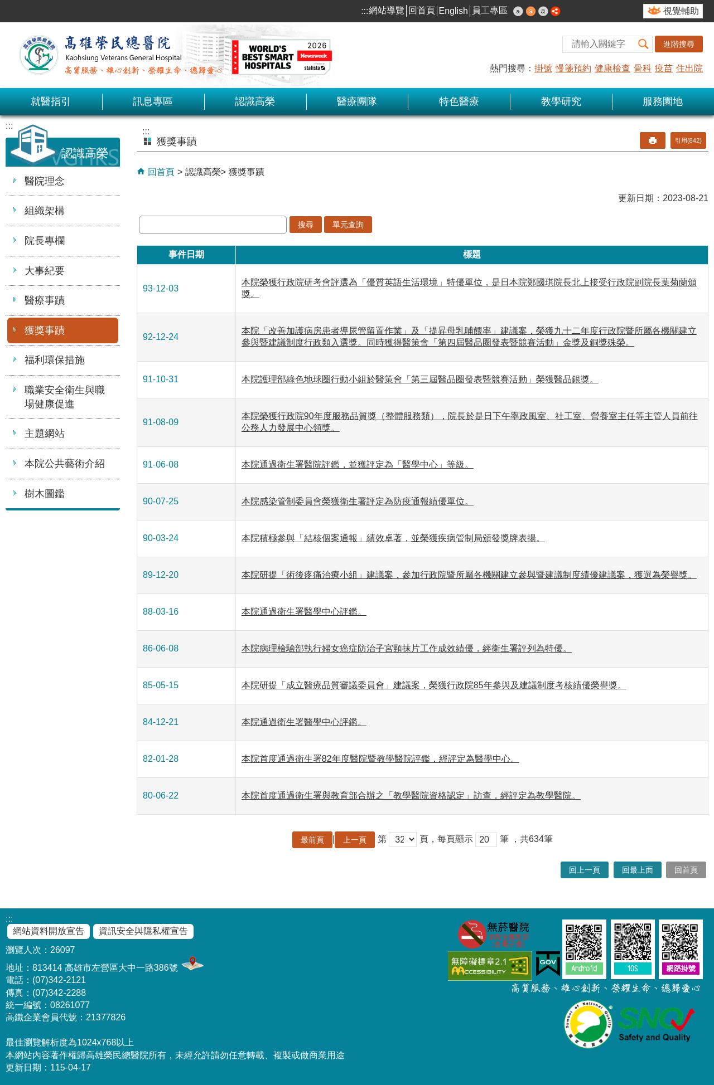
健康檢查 (612, 68)
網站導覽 (386, 10)
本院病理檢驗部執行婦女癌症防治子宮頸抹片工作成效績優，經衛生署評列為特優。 (407, 648)
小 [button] (518, 11)
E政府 (548, 963)
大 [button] (543, 11)
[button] (643, 44)
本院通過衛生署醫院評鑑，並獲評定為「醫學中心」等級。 (358, 464)
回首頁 (421, 10)
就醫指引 (51, 101)
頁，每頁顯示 (446, 839)
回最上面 (637, 869)
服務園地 (663, 101)
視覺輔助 (681, 11)
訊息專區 (153, 101)
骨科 (643, 68)
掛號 (543, 68)
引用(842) (688, 140)
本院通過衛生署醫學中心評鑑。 (304, 611)
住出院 (689, 68)
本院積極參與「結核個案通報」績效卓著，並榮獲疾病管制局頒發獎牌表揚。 (393, 538)
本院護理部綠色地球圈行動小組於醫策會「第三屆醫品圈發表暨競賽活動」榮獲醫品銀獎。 (420, 379)
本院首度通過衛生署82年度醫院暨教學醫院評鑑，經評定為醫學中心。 (380, 758)
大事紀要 (45, 270)
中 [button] (531, 11)
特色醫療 (459, 101)
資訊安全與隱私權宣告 (143, 931)
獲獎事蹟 (45, 330)
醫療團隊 (357, 101)
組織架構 (45, 210)
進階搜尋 (678, 44)
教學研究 (561, 101)
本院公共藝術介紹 (65, 463)
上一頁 (354, 839)
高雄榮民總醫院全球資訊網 (173, 55)
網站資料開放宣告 (48, 931)
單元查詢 (348, 224)
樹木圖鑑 (45, 493)
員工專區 (490, 10)
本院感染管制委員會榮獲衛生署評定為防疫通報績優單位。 (358, 501)
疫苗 (664, 68)
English (453, 11)
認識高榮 (255, 101)
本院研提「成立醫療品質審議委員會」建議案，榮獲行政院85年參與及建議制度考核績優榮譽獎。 (434, 685)
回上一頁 (584, 869)
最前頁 (312, 839)
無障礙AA (490, 966)
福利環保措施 (55, 360)
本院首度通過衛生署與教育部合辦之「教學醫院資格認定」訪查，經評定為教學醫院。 (411, 795)
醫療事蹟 (45, 300)
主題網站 (45, 433)
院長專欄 (45, 240)
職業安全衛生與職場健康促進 (65, 397)
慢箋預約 (573, 68)
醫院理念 (45, 181)
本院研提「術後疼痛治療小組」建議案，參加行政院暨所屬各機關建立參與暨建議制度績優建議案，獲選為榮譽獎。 (469, 575)
